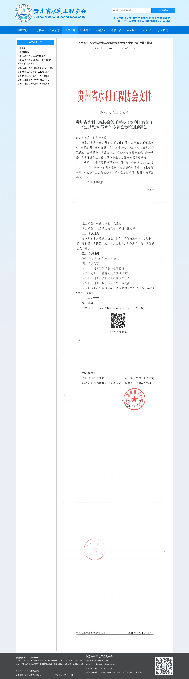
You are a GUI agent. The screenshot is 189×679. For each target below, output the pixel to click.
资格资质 (101, 30)
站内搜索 (163, 10)
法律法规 (147, 30)
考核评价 (116, 30)
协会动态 (54, 30)
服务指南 (163, 30)
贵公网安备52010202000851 (28, 658)
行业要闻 (85, 30)
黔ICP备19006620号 (74, 660)
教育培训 (132, 30)
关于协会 (39, 30)
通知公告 (70, 30)
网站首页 (23, 30)
